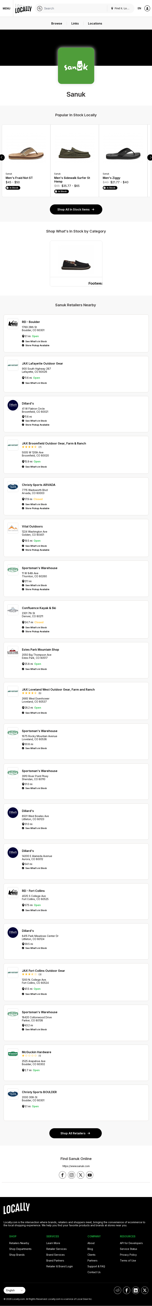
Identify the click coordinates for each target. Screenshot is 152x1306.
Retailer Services (56, 1248)
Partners (92, 1260)
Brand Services (55, 1254)
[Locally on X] (144, 1290)
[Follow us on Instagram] (71, 1175)
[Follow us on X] (80, 1175)
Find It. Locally (121, 8)
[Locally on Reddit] (117, 1290)
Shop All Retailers (76, 1133)
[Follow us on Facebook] (62, 1175)
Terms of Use (128, 1260)
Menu (6, 8)
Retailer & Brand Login (59, 1266)
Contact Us (94, 1272)
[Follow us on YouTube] (89, 1175)
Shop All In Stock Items (76, 209)
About (91, 1243)
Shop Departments (20, 1248)
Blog (90, 1248)
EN (139, 8)
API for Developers (131, 1243)
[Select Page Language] (14, 1290)
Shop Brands (17, 1254)
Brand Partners (55, 1260)
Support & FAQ (96, 1266)
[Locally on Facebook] (126, 1290)
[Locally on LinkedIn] (135, 1290)
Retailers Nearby (19, 1243)
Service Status (128, 1248)
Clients (91, 1254)
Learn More (53, 1243)
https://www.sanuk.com (76, 1166)
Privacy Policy (128, 1254)
